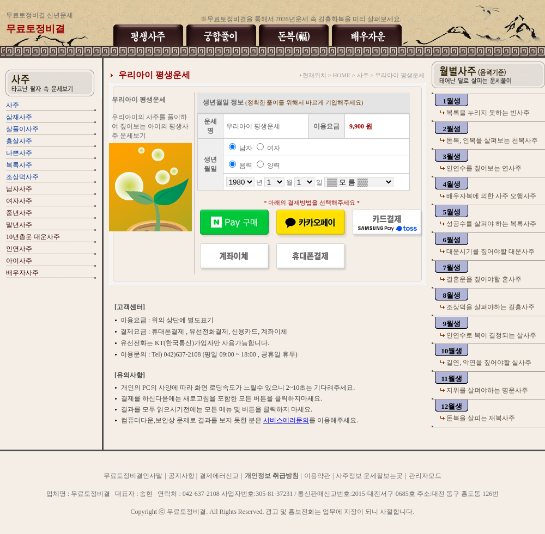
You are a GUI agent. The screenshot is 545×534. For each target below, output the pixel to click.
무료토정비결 (89, 526)
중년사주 (19, 213)
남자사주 (19, 189)
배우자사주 (22, 273)
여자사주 (19, 201)
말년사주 (19, 225)
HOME (341, 75)
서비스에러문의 (286, 420)
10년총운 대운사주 (33, 237)
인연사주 (19, 249)
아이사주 (19, 261)
